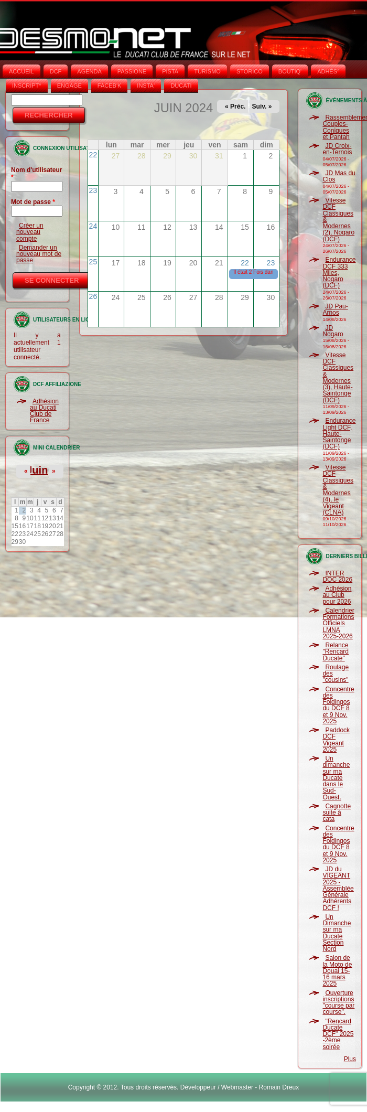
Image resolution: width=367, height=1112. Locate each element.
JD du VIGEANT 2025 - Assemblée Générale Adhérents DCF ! (337, 888)
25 (93, 262)
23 (93, 190)
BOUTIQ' (289, 71)
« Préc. (235, 106)
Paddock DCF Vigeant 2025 (336, 739)
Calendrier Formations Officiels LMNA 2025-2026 (338, 623)
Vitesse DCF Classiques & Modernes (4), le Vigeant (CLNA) (337, 490)
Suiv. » (262, 106)
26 (93, 296)
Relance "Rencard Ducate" (335, 651)
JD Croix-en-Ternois (337, 149)
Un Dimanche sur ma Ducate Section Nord (336, 933)
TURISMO (207, 71)
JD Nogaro (332, 331)
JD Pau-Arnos (335, 309)
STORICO (249, 71)
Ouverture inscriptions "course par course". (338, 1002)
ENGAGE (69, 85)
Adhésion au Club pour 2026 (336, 595)
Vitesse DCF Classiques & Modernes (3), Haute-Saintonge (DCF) (337, 377)
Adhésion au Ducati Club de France (44, 411)
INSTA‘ (146, 85)
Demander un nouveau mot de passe (38, 254)
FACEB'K (110, 85)
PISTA (170, 71)
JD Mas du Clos (338, 176)
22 (93, 155)
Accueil (21, 71)
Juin (37, 470)
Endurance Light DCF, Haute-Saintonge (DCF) (338, 433)
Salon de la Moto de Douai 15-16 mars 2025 (337, 970)
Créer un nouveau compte (30, 232)
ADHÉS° (328, 71)
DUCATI (180, 85)
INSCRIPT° (26, 85)
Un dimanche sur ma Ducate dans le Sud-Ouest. (336, 778)
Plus (350, 1059)
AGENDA (89, 71)
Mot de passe (33, 202)
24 (93, 226)
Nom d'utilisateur (36, 173)
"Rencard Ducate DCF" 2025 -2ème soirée (337, 1034)
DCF (56, 71)
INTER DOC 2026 (337, 576)
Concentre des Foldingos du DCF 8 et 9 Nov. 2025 (338, 705)
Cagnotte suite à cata (336, 813)
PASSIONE (131, 71)
